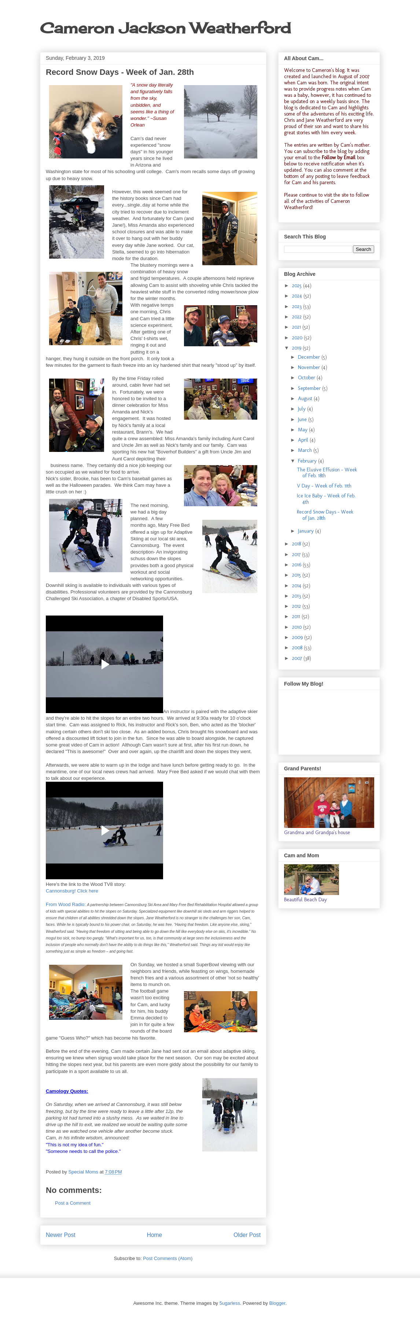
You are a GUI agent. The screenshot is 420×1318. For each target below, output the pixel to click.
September (310, 388)
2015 (297, 575)
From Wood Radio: (66, 904)
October (307, 378)
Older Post (247, 1235)
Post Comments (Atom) (167, 1258)
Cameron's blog (328, 70)
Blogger (277, 1303)
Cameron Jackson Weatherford (165, 28)
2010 (297, 627)
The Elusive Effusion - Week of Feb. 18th (327, 473)
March (305, 450)
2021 (297, 327)
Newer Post (60, 1235)
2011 (297, 616)
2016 (297, 565)
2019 (297, 348)
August (306, 398)
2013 (297, 596)
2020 (298, 338)
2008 (298, 648)
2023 (297, 306)
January (306, 531)
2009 (298, 637)
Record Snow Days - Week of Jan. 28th (325, 515)
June (303, 419)
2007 (297, 658)
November (309, 367)
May (303, 430)
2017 (297, 554)
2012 (297, 606)
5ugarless (230, 1303)
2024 (297, 296)
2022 (297, 317)
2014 (297, 586)
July (302, 409)
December (309, 357)
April (304, 440)
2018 (297, 544)
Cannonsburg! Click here (72, 891)
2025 (297, 285)
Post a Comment (73, 1203)
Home (154, 1235)
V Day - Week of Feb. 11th (324, 486)
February (308, 461)
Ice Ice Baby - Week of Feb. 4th (326, 499)
